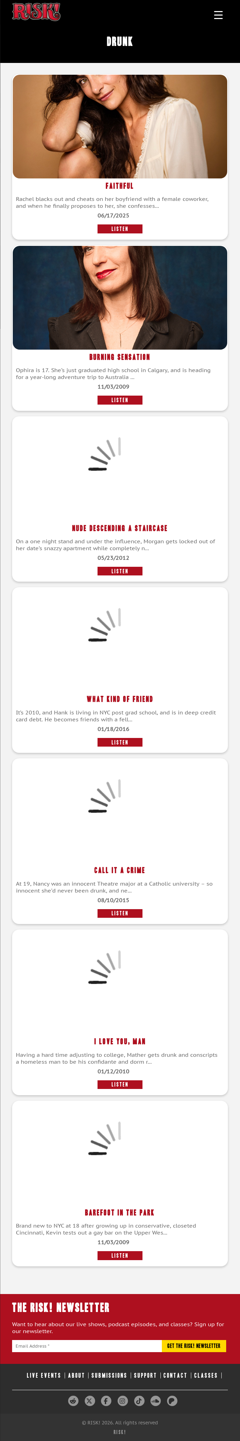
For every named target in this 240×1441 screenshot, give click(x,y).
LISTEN (120, 229)
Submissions (110, 1375)
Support (145, 1375)
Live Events (44, 1375)
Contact (176, 1375)
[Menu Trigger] (218, 14)
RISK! (120, 1432)
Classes (206, 1375)
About (76, 1375)
